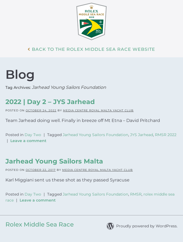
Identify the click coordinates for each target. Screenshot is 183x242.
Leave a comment (28, 140)
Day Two (33, 134)
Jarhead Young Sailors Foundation (95, 134)
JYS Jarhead (141, 134)
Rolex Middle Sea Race (39, 224)
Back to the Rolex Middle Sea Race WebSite (93, 49)
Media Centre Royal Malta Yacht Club (98, 110)
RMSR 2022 (165, 134)
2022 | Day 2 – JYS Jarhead (50, 102)
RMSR (136, 194)
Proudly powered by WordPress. (147, 226)
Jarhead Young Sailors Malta (54, 161)
